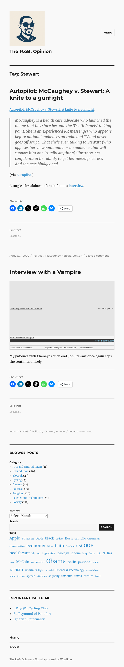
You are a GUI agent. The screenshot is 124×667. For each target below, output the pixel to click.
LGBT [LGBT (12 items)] (101, 553)
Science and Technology (28, 498)
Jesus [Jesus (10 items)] (92, 553)
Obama (49, 431)
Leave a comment (97, 255)
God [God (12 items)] (79, 546)
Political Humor (86, 348)
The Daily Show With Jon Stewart (26, 308)
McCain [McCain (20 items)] (22, 562)
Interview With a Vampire (22, 337)
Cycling (17, 480)
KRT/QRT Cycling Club (30, 608)
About (14, 647)
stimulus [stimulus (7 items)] (42, 576)
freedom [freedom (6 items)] (70, 546)
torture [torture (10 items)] (88, 576)
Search (14, 521)
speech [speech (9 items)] (30, 576)
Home (14, 637)
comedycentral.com (104, 341)
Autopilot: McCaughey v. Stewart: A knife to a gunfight (60, 94)
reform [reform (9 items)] (29, 570)
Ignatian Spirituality (29, 619)
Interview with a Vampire (45, 272)
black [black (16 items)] (49, 538)
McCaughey (53, 255)
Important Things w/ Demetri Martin (60, 348)
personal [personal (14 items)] (84, 562)
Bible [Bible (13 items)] (39, 538)
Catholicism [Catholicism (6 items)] (93, 539)
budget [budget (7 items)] (59, 538)
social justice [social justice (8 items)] (17, 576)
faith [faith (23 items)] (59, 545)
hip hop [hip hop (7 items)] (36, 553)
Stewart (77, 255)
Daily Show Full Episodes (22, 348)
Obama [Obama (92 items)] (56, 561)
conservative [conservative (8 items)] (17, 546)
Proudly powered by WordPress (54, 659)
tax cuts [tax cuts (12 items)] (67, 576)
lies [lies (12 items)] (109, 553)
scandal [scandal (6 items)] (50, 570)
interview (76, 186)
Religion (18, 493)
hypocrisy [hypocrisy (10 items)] (48, 553)
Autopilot (24, 175)
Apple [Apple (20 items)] (15, 538)
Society (17, 502)
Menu (108, 32)
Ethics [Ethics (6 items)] (50, 546)
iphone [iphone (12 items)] (76, 553)
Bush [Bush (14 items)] (69, 538)
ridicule (66, 255)
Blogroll (18, 475)
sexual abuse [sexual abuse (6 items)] (92, 570)
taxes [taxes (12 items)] (78, 576)
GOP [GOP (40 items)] (88, 545)
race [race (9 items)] (95, 562)
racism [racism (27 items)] (16, 569)
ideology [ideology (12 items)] (63, 553)
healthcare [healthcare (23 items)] (20, 553)
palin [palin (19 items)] (72, 562)
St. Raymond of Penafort (32, 614)
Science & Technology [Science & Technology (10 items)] (69, 570)
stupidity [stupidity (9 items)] (54, 576)
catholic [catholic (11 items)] (80, 538)
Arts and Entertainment (27, 466)
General (17, 484)
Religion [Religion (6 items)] (39, 570)
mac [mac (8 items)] (12, 562)
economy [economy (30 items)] (35, 545)
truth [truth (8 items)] (98, 576)
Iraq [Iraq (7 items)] (84, 553)
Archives (15, 511)
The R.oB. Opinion (31, 51)
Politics (37, 255)
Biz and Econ (21, 471)
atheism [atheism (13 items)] (28, 538)
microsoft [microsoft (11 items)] (38, 562)
